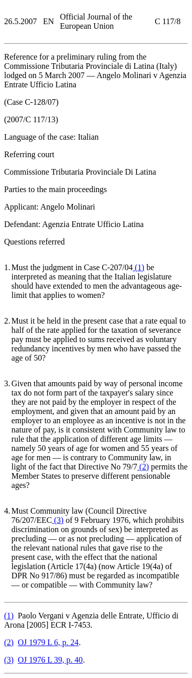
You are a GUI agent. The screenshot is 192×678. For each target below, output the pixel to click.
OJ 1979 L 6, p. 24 (48, 642)
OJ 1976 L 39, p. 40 (50, 659)
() (138, 267)
